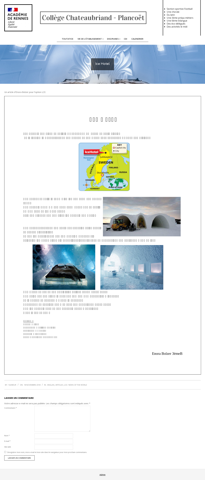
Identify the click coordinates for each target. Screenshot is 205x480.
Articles (59, 385)
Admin (102, 474)
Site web (7, 447)
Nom (7, 435)
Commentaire (10, 408)
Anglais (51, 385)
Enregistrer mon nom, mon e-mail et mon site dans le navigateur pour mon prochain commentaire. (47, 452)
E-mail (7, 441)
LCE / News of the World (75, 385)
